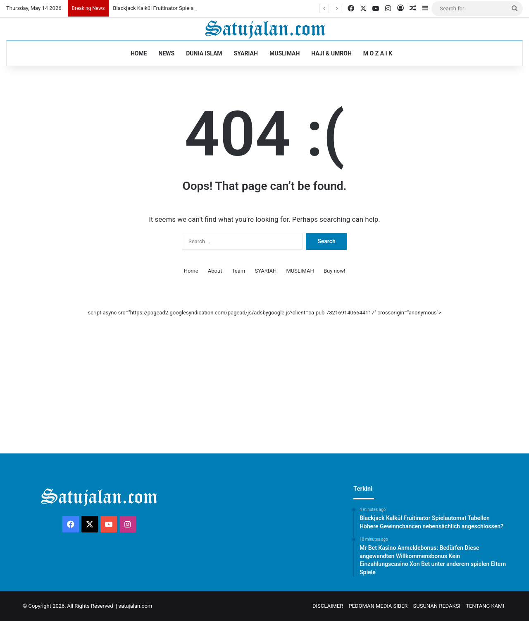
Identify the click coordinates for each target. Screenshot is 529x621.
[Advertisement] (264, 375)
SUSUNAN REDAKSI (436, 606)
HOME (139, 53)
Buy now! (334, 271)
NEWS (167, 53)
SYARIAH (246, 53)
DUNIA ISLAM (204, 53)
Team (238, 271)
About (215, 271)
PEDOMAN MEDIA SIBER (377, 606)
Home (191, 271)
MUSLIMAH (284, 53)
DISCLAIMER (327, 606)
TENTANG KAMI (485, 606)
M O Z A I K (377, 53)
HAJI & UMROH (331, 53)
